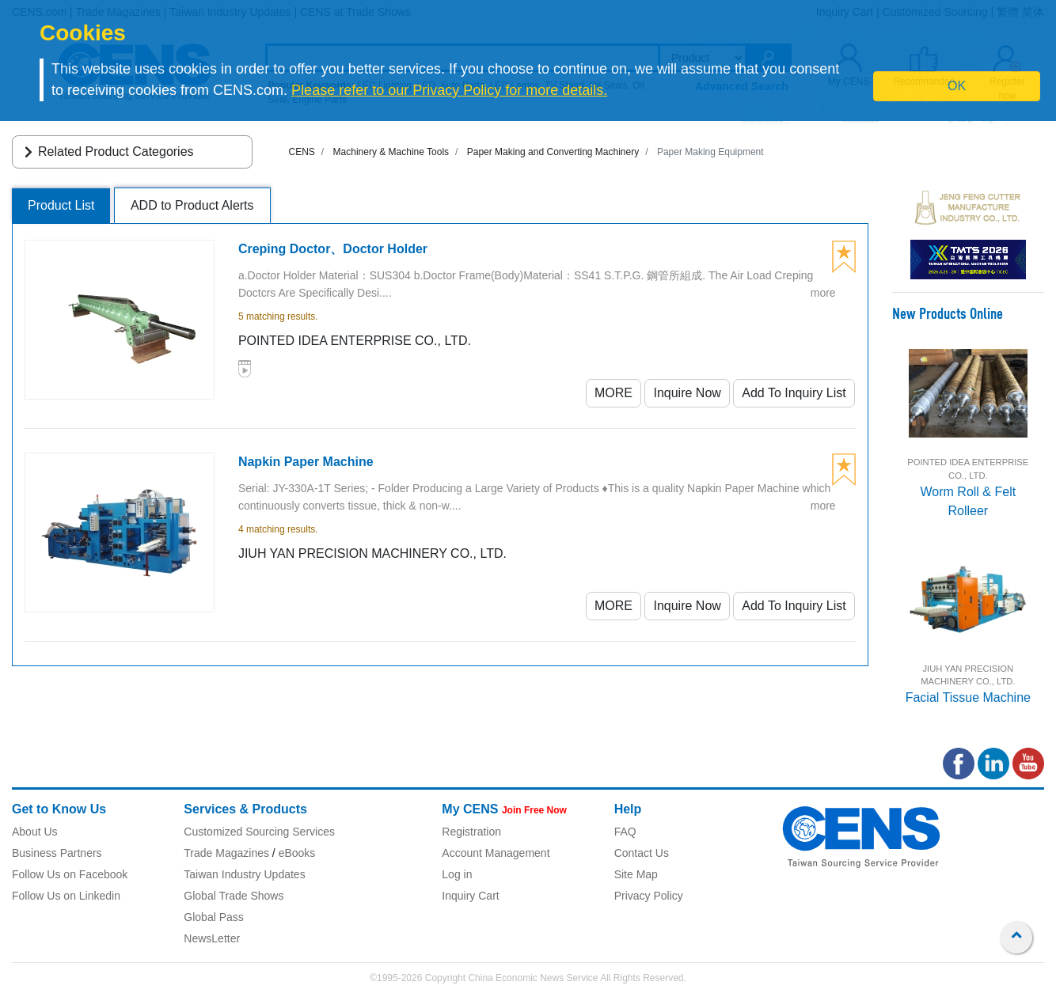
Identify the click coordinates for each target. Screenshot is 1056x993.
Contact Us (641, 853)
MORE (613, 393)
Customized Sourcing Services (259, 831)
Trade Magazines (226, 853)
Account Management (495, 853)
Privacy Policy (648, 895)
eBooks (297, 853)
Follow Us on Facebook (69, 874)
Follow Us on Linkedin (66, 895)
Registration (471, 831)
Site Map (636, 874)
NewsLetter (212, 938)
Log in (457, 874)
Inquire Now (686, 393)
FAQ (625, 831)
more (823, 292)
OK (957, 86)
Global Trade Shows (233, 895)
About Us (35, 831)
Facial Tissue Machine (968, 697)
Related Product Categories (106, 151)
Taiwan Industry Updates (244, 874)
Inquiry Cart (470, 895)
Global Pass (213, 917)
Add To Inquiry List (793, 393)
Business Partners (57, 853)
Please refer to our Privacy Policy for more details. (449, 90)
